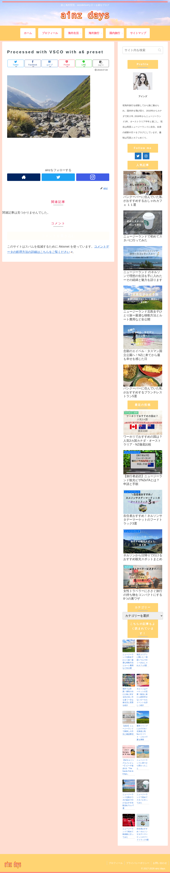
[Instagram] (146, 156)
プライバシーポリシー (137, 863)
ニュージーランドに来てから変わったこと (142, 764)
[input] (143, 50)
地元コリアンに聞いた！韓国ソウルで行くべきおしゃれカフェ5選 (142, 659)
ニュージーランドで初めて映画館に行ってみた (128, 833)
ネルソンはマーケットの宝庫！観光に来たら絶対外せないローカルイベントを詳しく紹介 (142, 697)
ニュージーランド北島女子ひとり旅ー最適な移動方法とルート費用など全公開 (128, 661)
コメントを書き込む (58, 236)
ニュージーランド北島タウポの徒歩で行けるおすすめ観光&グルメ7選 (128, 801)
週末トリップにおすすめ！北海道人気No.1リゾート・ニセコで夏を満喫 (142, 733)
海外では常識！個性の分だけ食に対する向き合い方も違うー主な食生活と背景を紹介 (128, 697)
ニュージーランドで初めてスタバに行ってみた (142, 798)
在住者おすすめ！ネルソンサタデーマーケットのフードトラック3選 (143, 834)
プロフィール (116, 863)
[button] (160, 50)
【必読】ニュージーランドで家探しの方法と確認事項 (128, 730)
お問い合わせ (160, 863)
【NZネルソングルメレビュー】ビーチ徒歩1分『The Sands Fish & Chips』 (128, 767)
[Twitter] (138, 156)
